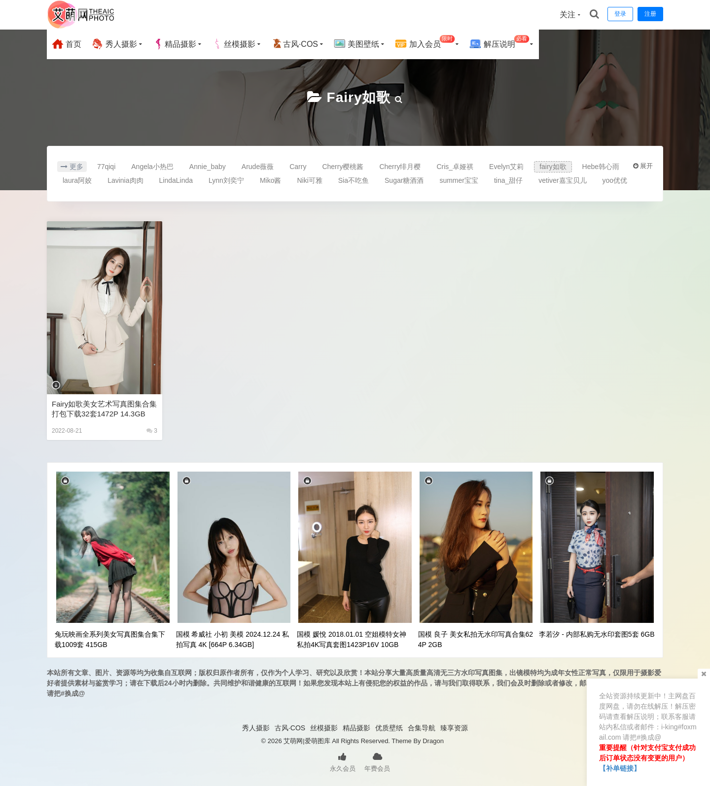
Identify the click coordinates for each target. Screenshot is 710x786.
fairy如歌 (359, 97)
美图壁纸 (356, 44)
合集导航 (421, 728)
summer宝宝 (458, 180)
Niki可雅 (309, 180)
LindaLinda (176, 180)
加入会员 (425, 42)
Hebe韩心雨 (600, 167)
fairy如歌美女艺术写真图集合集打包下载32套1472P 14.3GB (104, 409)
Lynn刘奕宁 (226, 180)
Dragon (433, 741)
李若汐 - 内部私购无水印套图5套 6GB (596, 634)
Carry (297, 167)
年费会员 (377, 761)
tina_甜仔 (508, 180)
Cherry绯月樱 (400, 167)
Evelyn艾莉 (506, 167)
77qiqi (106, 167)
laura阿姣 (77, 180)
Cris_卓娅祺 (454, 167)
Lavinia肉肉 (125, 180)
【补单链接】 (619, 768)
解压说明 (499, 42)
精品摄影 (174, 44)
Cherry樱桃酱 (342, 167)
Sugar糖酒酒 (404, 180)
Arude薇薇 (258, 167)
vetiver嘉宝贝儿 (562, 180)
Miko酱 (271, 180)
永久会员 (342, 761)
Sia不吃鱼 (353, 180)
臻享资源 (454, 728)
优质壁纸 (389, 728)
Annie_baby (207, 167)
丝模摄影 (233, 44)
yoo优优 (615, 180)
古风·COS (294, 44)
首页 (66, 44)
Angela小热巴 (152, 167)
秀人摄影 (114, 44)
